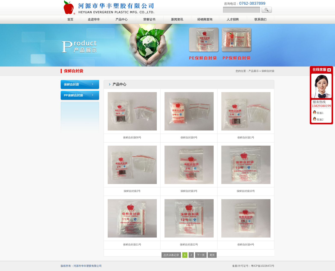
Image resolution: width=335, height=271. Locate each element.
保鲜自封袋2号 (132, 191)
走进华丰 (94, 19)
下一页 (201, 255)
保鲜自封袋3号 (189, 191)
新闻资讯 (177, 19)
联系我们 (260, 19)
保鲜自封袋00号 (132, 137)
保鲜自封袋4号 (245, 244)
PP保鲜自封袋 (73, 95)
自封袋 (109, 7)
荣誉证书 (149, 19)
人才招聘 (233, 19)
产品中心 (122, 19)
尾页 (212, 255)
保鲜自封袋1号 (245, 137)
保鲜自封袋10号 (246, 191)
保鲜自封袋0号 (189, 137)
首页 (70, 19)
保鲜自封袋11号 (132, 244)
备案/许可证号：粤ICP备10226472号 (253, 265)
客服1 (318, 113)
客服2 (318, 119)
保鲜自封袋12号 (189, 244)
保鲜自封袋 (71, 84)
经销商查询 (204, 19)
